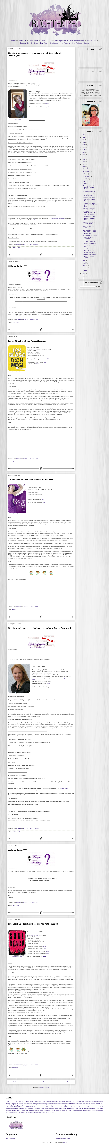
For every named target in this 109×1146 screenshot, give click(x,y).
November (86, 171)
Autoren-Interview (76, 1101)
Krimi (65, 1106)
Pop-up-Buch (93, 1108)
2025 (83, 137)
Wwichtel (47, 1112)
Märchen (12, 1108)
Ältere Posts (70, 1082)
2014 (83, 164)
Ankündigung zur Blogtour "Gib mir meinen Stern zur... (89, 250)
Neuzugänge (62, 1108)
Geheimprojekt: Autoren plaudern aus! (69, 41)
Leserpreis (86, 1106)
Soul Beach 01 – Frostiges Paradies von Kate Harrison (33, 924)
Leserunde (90, 1106)
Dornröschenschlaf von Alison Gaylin (89, 222)
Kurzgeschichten (77, 1106)
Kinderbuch (29, 1106)
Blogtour (21, 1103)
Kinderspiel (49, 1106)
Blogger (65, 1142)
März (84, 265)
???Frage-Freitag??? (17, 266)
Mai (84, 260)
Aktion (56, 1101)
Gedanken (33, 1105)
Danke (86, 43)
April (84, 263)
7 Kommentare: (34, 319)
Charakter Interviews (61, 1103)
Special (57, 1110)
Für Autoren (65, 43)
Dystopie (71, 1103)
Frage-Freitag (15, 322)
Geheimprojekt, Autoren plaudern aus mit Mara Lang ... (90, 205)
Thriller (69, 1110)
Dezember (86, 169)
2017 (83, 157)
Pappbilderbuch (80, 1108)
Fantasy (98, 1103)
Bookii (25, 1103)
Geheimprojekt (16, 247)
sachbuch (34, 1110)
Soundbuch (52, 1110)
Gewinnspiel (49, 1105)
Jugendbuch (15, 461)
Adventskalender (50, 1101)
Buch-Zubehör (29, 1103)
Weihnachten (22, 1112)
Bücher (34, 1103)
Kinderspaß (44, 1106)
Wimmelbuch (42, 1112)
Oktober (85, 174)
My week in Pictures (39, 1108)
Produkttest (100, 1108)
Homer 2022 (83, 1105)
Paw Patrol (87, 1108)
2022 (83, 144)
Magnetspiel (100, 1106)
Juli (84, 181)
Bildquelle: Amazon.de (17, 513)
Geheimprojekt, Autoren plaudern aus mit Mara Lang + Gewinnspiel (40, 628)
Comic (67, 1103)
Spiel (60, 1110)
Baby (86, 1101)
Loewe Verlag (34, 349)
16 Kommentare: (34, 828)
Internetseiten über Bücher (96, 1105)
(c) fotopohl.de (18, 119)
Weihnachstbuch (15, 1112)
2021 (83, 147)
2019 (83, 152)
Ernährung (85, 1103)
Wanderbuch (9, 1112)
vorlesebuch (95, 1110)
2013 (83, 167)
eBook (75, 1103)
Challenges (54, 43)
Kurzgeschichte (71, 1106)
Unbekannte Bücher (77, 1110)
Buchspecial (39, 1103)
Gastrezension (27, 1105)
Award (82, 1101)
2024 (83, 140)
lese (82, 1106)
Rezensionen (33, 41)
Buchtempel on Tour (39, 43)
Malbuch (8, 1108)
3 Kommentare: (34, 458)
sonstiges (46, 1110)
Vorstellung (100, 1110)
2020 (83, 149)
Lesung (95, 1106)
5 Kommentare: (34, 606)
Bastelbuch (89, 1101)
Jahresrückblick (9, 1106)
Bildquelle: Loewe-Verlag (17, 371)
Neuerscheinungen (55, 1108)
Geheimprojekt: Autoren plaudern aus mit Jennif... (89, 256)
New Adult (69, 1108)
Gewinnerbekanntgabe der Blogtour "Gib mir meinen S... (89, 231)
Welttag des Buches (31, 1112)
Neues (13, 41)
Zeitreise (51, 1112)
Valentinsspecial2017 (87, 1110)
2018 (83, 154)
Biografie (100, 1101)
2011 (83, 276)
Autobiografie (68, 1101)
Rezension (16, 1110)
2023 (83, 142)
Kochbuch (62, 1106)
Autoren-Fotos (46, 41)
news (73, 1108)
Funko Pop (20, 1105)
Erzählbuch (93, 1103)
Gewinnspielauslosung (60, 1105)
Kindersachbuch (38, 1106)
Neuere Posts (12, 1082)
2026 (83, 135)
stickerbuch (64, 1110)
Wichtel (37, 1112)
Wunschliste (91, 41)
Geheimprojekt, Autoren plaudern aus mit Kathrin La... (89, 187)
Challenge (53, 1103)
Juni (84, 183)
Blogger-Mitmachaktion (12, 1103)
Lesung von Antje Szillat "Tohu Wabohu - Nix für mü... (89, 245)
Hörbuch (87, 1105)
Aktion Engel (62, 1101)
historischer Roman (75, 1105)
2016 (83, 159)
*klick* (47, 103)
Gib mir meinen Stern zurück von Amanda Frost (30, 479)
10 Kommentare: (34, 244)
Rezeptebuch (24, 1110)
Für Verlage (77, 43)
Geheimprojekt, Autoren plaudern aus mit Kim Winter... (89, 218)
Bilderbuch (95, 1101)
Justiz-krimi (23, 1106)
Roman (14, 609)
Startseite (41, 1082)
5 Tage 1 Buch (36, 1101)
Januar (85, 270)
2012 (83, 273)
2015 (83, 162)
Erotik (88, 1103)
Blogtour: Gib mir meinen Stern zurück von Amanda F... (90, 237)
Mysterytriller (48, 1108)
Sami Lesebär (40, 1110)
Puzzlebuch (8, 1110)
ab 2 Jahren (42, 1101)
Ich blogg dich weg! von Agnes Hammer (27, 341)
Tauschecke (24, 43)
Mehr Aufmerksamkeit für (21, 1108)
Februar (85, 268)
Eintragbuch (79, 1103)
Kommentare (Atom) (44, 1087)
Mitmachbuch (31, 1108)
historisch (68, 1105)
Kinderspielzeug (56, 1106)
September (86, 176)
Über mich (22, 41)
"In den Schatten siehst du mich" (56, 218)
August (85, 179)
